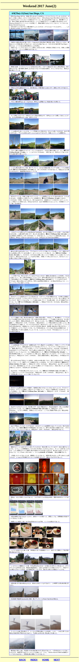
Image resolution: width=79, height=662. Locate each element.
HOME (45, 659)
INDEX (34, 659)
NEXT (57, 659)
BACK (22, 659)
